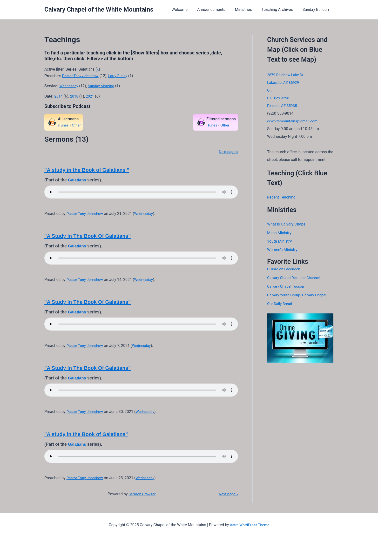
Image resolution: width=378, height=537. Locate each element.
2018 (75, 96)
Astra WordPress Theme (249, 525)
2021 (91, 96)
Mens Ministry (279, 233)
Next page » (228, 151)
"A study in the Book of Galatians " (89, 170)
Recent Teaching (281, 197)
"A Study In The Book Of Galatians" (89, 236)
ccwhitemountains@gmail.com (293, 121)
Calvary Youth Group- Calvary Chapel (298, 295)
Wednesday (69, 86)
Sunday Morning (103, 86)
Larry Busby (120, 75)
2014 (58, 96)
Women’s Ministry (282, 250)
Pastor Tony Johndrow (81, 75)
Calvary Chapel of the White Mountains (98, 9)
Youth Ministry (279, 241)
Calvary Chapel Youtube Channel (295, 278)
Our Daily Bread (280, 304)
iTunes (63, 125)
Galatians (77, 180)
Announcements (218, 9)
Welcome (188, 9)
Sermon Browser (141, 494)
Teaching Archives (280, 9)
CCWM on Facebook (284, 269)
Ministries (248, 9)
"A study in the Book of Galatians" (88, 434)
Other (77, 125)
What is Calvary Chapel (286, 224)
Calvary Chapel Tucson (286, 287)
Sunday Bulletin (317, 9)
